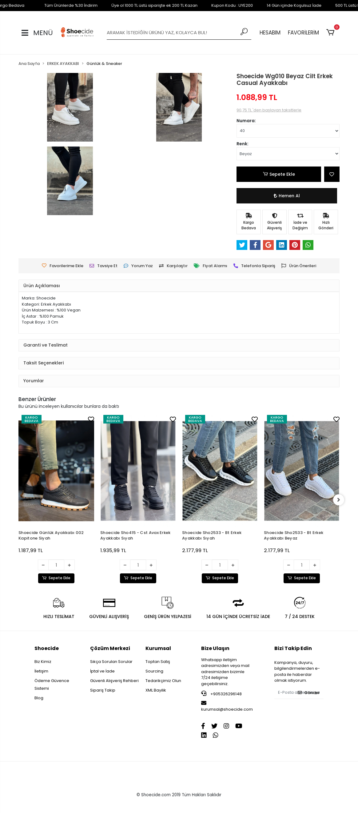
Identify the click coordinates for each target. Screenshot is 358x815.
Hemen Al (286, 196)
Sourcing (154, 671)
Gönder (309, 693)
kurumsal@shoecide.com (227, 706)
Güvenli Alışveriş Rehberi (114, 681)
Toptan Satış (157, 661)
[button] (331, 32)
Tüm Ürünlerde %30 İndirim (59, 5)
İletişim (41, 671)
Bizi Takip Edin (293, 648)
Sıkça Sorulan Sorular (111, 661)
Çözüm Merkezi (110, 648)
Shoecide (46, 648)
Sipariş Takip (102, 690)
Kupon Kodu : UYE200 (220, 5)
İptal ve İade (102, 671)
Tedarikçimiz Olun (163, 681)
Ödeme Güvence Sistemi (51, 684)
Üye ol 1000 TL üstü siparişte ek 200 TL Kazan (143, 5)
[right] (339, 500)
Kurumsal (158, 648)
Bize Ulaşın (215, 648)
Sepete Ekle (279, 174)
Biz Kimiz (42, 661)
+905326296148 (221, 694)
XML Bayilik (155, 690)
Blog (38, 698)
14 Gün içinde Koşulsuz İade (282, 5)
